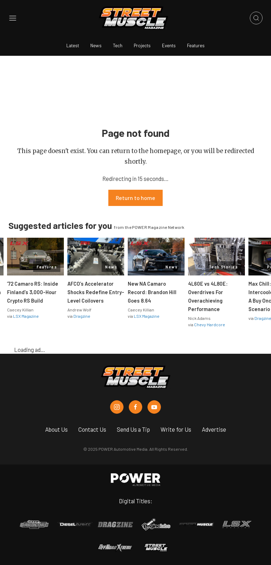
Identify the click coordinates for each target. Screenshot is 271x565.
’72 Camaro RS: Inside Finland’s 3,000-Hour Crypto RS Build (32, 292)
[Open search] (256, 18)
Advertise (214, 429)
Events (169, 45)
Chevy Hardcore (209, 324)
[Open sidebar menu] (12, 18)
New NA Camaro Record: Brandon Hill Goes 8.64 (152, 292)
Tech (117, 45)
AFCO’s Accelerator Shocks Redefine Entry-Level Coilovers (95, 292)
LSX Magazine (26, 316)
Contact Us (92, 429)
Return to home (135, 197)
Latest (72, 45)
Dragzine (81, 316)
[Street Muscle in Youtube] (154, 407)
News (96, 45)
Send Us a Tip (133, 429)
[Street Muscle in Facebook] (135, 407)
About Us (56, 429)
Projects (142, 45)
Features (196, 45)
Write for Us (176, 429)
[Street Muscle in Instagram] (117, 407)
